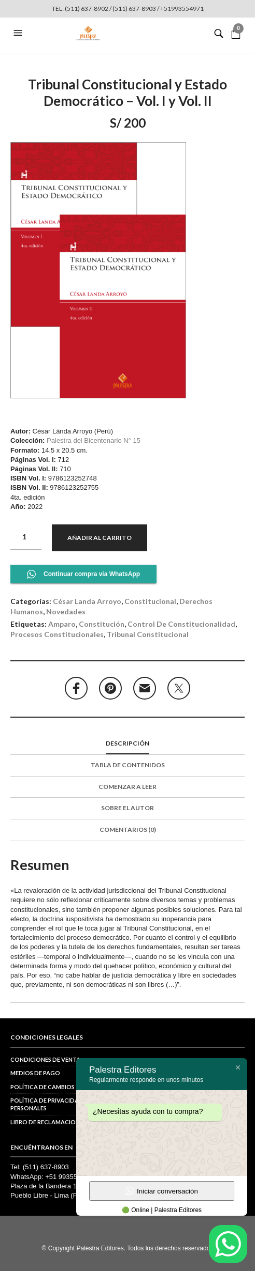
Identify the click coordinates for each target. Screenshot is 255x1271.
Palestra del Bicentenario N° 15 (93, 440)
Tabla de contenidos (128, 765)
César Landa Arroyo (87, 601)
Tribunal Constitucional (148, 634)
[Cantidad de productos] (25, 537)
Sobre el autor (127, 808)
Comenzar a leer (127, 787)
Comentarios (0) (128, 829)
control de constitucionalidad (181, 623)
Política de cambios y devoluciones (68, 1086)
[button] (19, 33)
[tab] (127, 744)
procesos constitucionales (57, 634)
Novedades (66, 611)
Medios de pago (35, 1073)
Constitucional (150, 601)
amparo (62, 623)
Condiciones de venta (45, 1059)
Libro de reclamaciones (48, 1122)
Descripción (127, 743)
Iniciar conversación (161, 1191)
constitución (101, 623)
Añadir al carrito (99, 537)
